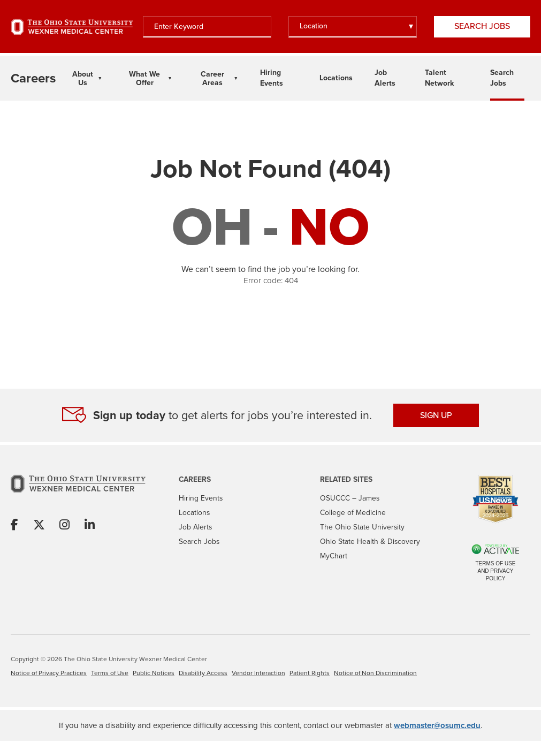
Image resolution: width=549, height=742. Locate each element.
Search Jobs (482, 26)
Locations (194, 512)
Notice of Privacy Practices (49, 673)
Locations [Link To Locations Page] (336, 77)
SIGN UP (436, 415)
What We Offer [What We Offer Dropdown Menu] (144, 78)
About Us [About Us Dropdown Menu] (82, 78)
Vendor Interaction (258, 673)
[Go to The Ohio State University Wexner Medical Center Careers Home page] (33, 78)
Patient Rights (309, 673)
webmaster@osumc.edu (437, 725)
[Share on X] (39, 525)
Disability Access (203, 673)
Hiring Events (201, 498)
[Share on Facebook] (14, 525)
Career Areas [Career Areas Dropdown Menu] (212, 78)
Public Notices (153, 673)
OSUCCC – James (349, 498)
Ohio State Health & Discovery (370, 541)
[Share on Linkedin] (90, 525)
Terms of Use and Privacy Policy (495, 571)
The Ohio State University (362, 526)
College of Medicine (353, 512)
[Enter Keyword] (207, 26)
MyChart (333, 555)
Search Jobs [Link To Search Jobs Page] (502, 77)
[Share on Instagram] (64, 525)
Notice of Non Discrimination (375, 673)
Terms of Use (109, 673)
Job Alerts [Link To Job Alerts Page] (385, 77)
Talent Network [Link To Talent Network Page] (439, 77)
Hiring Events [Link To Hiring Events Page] (271, 77)
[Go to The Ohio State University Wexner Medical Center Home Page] (72, 26)
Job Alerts (195, 526)
